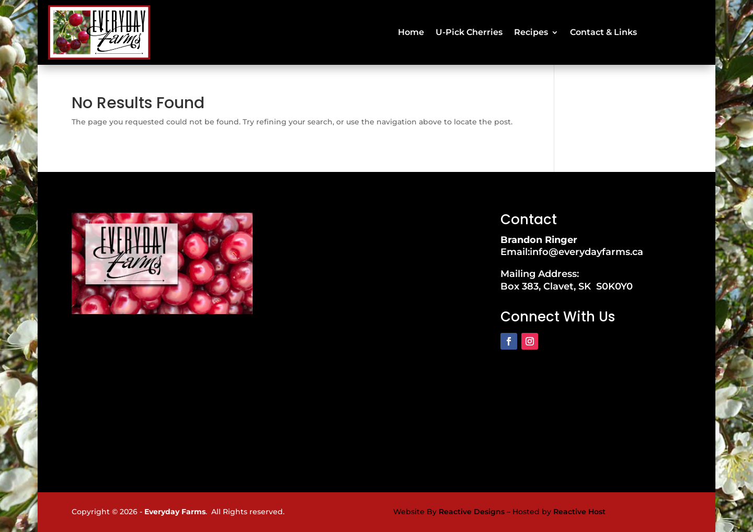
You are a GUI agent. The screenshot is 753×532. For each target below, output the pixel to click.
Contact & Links (603, 32)
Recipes (531, 32)
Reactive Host (579, 511)
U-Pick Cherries (469, 32)
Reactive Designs (472, 511)
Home (411, 32)
